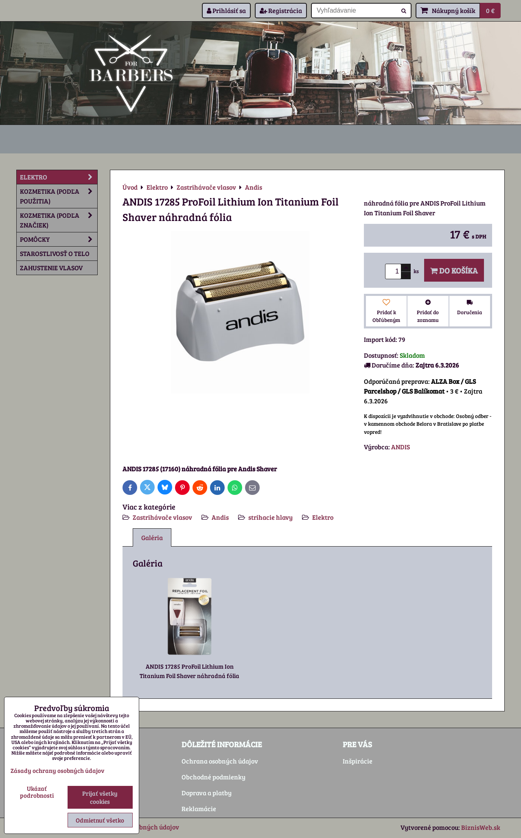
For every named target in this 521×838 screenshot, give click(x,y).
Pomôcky (58, 239)
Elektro (322, 517)
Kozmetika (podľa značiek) (58, 220)
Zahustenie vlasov (51, 267)
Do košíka (454, 270)
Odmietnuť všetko (100, 820)
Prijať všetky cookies (100, 797)
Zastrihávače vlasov (162, 517)
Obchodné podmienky (213, 776)
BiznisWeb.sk (480, 827)
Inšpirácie (357, 761)
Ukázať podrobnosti (37, 792)
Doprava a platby (207, 792)
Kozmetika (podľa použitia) (58, 196)
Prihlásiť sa (226, 10)
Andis (220, 517)
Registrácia (281, 10)
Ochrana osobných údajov (220, 761)
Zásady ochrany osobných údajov (57, 770)
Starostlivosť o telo (55, 253)
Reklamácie (199, 808)
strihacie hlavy (270, 517)
